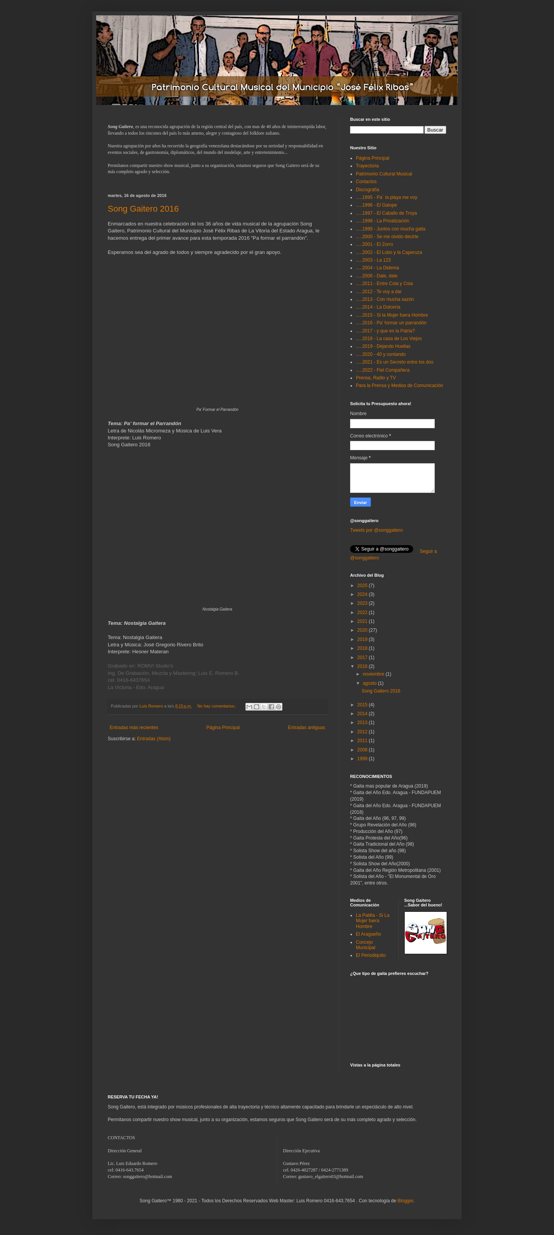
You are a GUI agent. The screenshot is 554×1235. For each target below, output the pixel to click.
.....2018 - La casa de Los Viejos (389, 338)
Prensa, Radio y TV (376, 378)
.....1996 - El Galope (376, 205)
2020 (363, 630)
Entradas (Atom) (153, 738)
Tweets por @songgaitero (376, 530)
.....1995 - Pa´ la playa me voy (386, 197)
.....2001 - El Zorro (374, 244)
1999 (363, 758)
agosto (370, 683)
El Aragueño (368, 934)
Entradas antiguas (306, 727)
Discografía (367, 189)
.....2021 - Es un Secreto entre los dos (394, 362)
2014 (363, 713)
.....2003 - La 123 (373, 260)
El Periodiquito (370, 955)
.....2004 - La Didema (377, 267)
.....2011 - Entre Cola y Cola (384, 283)
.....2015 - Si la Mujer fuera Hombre (392, 315)
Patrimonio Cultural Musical (384, 174)
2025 (363, 585)
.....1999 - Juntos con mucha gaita (391, 229)
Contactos (366, 181)
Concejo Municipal (365, 945)
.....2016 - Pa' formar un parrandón (391, 322)
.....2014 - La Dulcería (378, 307)
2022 (363, 612)
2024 (363, 594)
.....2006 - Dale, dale (376, 276)
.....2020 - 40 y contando (380, 354)
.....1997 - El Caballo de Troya (386, 213)
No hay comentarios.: (217, 706)
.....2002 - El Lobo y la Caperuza (389, 252)
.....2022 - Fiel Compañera (382, 370)
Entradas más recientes (134, 727)
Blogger (405, 1200)
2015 (363, 705)
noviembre (374, 674)
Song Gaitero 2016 (143, 209)
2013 (363, 722)
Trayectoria (367, 166)
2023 (363, 603)
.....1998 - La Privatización (382, 221)
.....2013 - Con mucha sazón (385, 299)
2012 (363, 731)
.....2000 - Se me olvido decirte (387, 236)
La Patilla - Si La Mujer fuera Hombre (372, 921)
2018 (363, 648)
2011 (363, 740)
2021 (363, 621)
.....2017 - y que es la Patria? (385, 331)
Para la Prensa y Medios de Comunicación (399, 385)
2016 (363, 666)
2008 (363, 750)
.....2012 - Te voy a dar (379, 291)
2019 (363, 639)
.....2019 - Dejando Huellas (383, 346)
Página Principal (223, 727)
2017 (363, 657)
